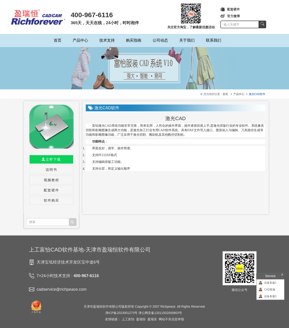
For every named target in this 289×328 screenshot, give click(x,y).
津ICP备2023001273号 (121, 313)
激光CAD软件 (257, 94)
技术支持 (107, 40)
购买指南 (133, 40)
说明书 (51, 169)
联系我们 (213, 40)
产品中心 (80, 40)
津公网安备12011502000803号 (160, 313)
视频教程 (51, 180)
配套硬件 (230, 9)
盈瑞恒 (141, 319)
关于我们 (187, 40)
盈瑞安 (152, 319)
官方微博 (230, 16)
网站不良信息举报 (171, 319)
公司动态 (160, 40)
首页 (57, 40)
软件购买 (51, 200)
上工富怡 (128, 319)
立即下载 (51, 159)
